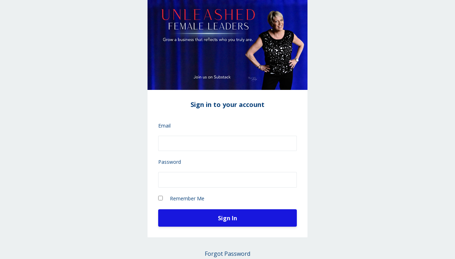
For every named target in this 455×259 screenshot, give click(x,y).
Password (169, 161)
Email (164, 125)
